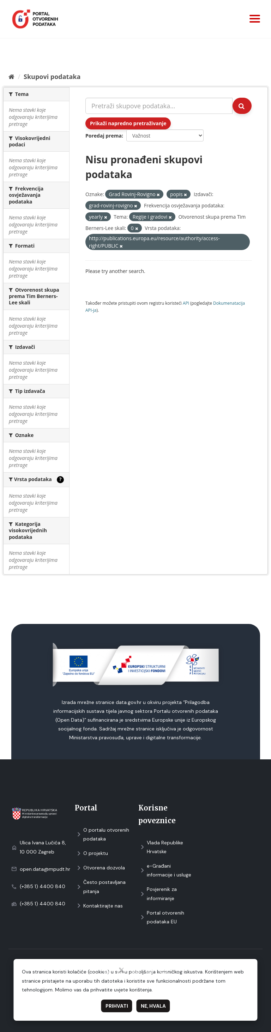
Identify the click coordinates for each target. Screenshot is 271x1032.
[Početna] (11, 76)
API (186, 303)
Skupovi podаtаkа (52, 76)
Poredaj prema (103, 135)
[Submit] (242, 106)
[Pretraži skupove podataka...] (159, 106)
